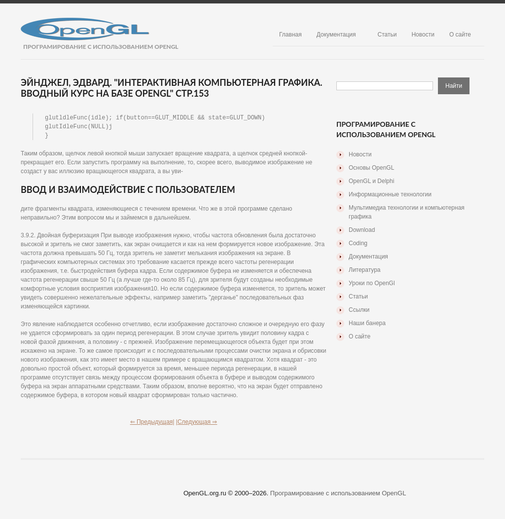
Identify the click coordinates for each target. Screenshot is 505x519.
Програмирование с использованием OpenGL (338, 494)
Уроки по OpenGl (372, 283)
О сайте (460, 34)
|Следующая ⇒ (196, 423)
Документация (336, 34)
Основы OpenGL (371, 167)
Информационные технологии (390, 194)
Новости (422, 34)
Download (362, 229)
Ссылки (359, 309)
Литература (365, 269)
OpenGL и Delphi (371, 181)
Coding (358, 243)
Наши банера (367, 323)
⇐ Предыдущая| (152, 423)
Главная (290, 34)
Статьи (387, 34)
